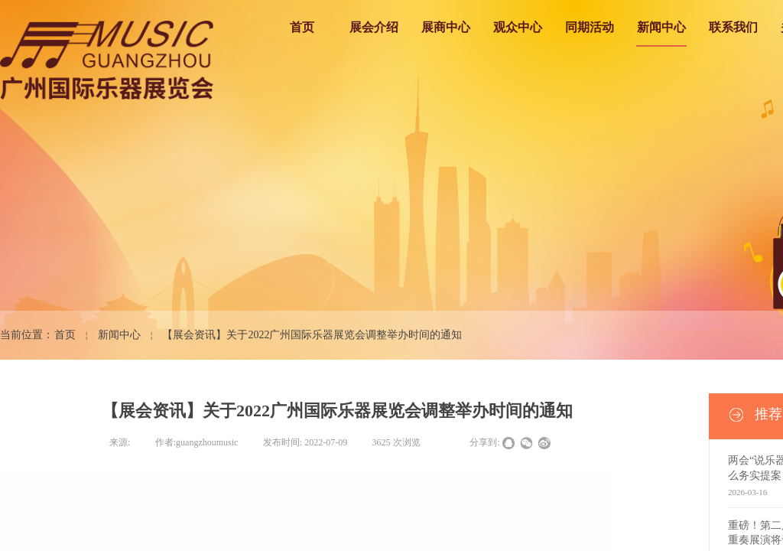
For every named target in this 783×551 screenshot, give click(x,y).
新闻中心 (661, 27)
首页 (302, 27)
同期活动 (589, 27)
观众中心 (517, 27)
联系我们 (733, 27)
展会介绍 (373, 27)
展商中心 (445, 27)
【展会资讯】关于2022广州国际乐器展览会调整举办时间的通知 (312, 335)
